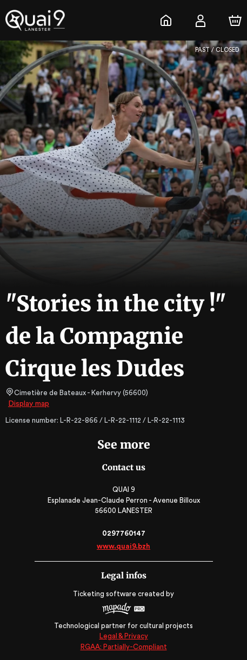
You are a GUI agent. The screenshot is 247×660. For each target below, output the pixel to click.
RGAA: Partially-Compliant (123, 647)
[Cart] (235, 20)
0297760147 (123, 533)
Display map (29, 403)
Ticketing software (106, 594)
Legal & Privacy (123, 636)
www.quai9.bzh (123, 546)
